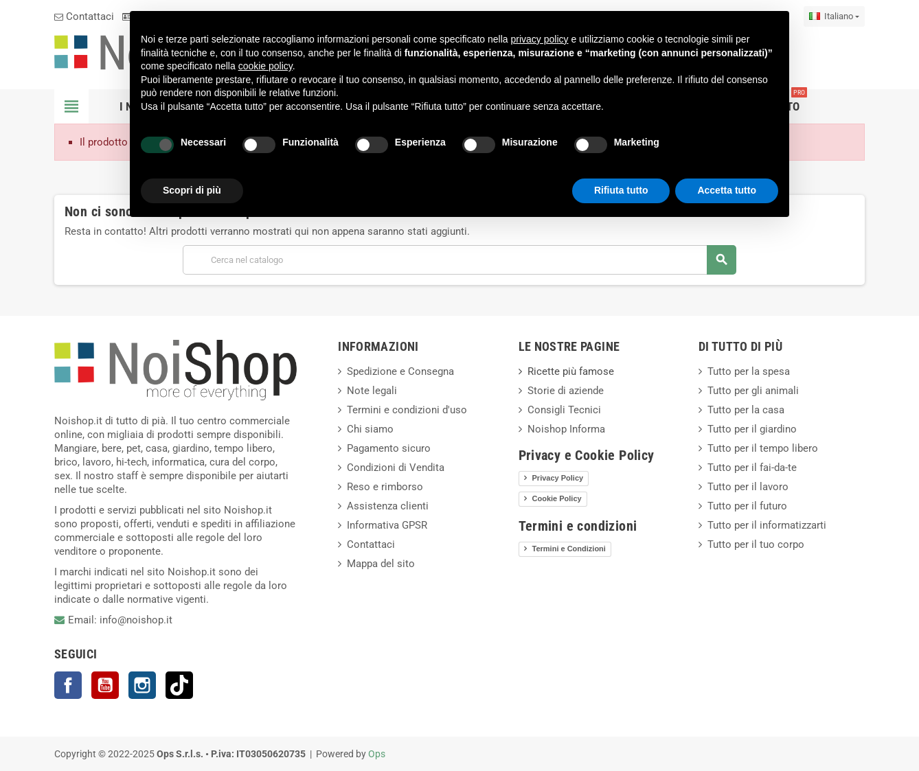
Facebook (68, 685)
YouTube (105, 685)
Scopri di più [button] (192, 190)
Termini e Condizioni (569, 548)
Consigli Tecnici (564, 410)
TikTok (179, 685)
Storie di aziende (565, 390)
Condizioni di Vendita (395, 467)
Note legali (372, 390)
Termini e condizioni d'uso (407, 410)
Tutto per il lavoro (747, 487)
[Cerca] (459, 260)
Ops (376, 753)
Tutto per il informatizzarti (766, 525)
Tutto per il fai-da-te (752, 467)
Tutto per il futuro (747, 506)
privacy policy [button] (540, 39)
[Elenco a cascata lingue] (834, 16)
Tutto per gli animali (753, 390)
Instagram (142, 685)
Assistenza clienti (388, 506)
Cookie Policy (557, 498)
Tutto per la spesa (748, 371)
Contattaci (84, 16)
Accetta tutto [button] (726, 190)
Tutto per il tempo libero (762, 448)
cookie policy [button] (265, 65)
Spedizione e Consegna (400, 371)
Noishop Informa (566, 429)
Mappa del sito (381, 563)
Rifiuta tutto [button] (621, 190)
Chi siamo (370, 429)
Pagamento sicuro (389, 448)
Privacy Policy (558, 478)
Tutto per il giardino (752, 429)
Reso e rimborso (385, 487)
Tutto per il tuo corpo (755, 544)
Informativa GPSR (387, 525)
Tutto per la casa (745, 410)
